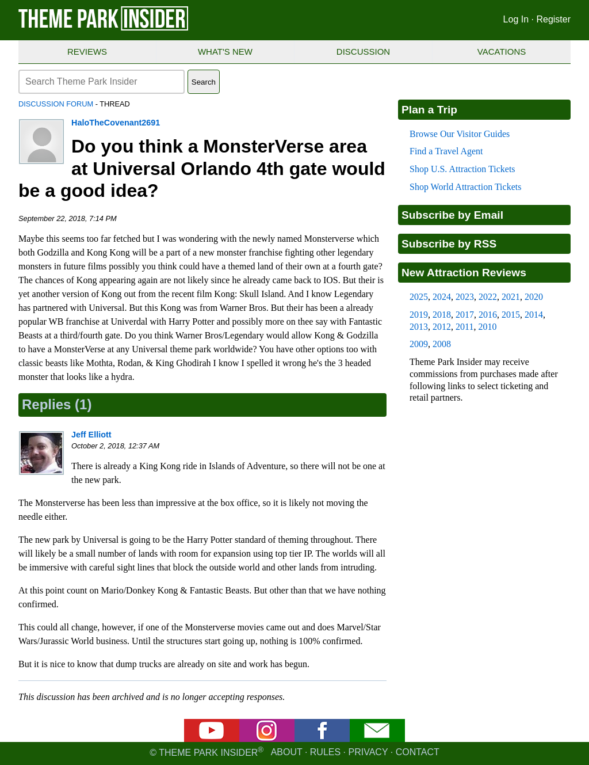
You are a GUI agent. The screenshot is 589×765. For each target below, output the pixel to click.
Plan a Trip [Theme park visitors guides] (429, 110)
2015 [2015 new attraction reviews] (511, 314)
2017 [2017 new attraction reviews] (465, 314)
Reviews (87, 51)
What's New (225, 51)
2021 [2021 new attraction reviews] (511, 297)
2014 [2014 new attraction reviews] (534, 314)
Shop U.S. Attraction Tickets (462, 169)
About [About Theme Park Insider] (287, 753)
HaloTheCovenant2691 (115, 122)
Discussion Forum (55, 104)
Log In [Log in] (516, 19)
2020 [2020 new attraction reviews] (534, 297)
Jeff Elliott (91, 434)
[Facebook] (322, 739)
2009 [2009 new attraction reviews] (419, 344)
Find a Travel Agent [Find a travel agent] (446, 151)
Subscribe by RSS (448, 244)
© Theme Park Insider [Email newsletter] (210, 753)
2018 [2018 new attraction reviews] (442, 314)
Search (204, 82)
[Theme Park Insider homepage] (104, 28)
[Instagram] (266, 739)
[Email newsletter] (377, 739)
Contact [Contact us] (417, 753)
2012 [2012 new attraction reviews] (442, 327)
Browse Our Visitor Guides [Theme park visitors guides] (460, 134)
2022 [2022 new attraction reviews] (488, 297)
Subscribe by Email (452, 215)
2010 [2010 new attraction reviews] (487, 327)
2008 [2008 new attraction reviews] (442, 344)
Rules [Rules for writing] (325, 753)
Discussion (363, 51)
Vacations (501, 51)
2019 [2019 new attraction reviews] (419, 314)
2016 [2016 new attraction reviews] (488, 314)
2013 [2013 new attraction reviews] (419, 327)
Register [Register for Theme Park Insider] (553, 19)
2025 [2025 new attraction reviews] (419, 297)
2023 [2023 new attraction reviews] (465, 297)
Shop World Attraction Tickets (465, 187)
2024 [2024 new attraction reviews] (442, 297)
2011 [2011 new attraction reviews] (464, 327)
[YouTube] (211, 739)
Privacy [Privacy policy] (368, 753)
